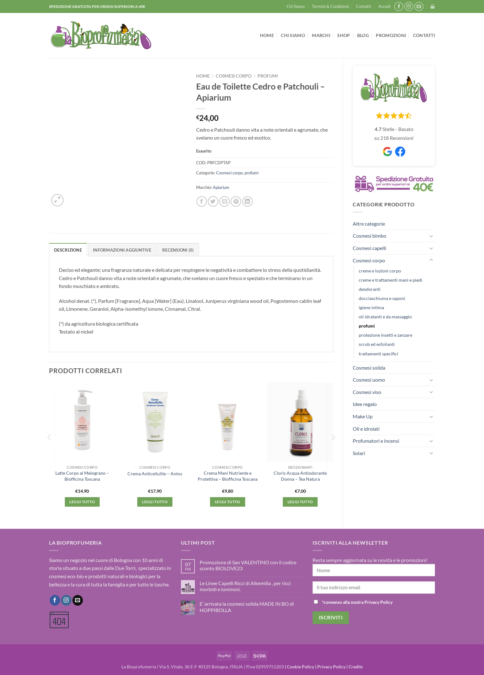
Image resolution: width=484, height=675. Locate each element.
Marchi (321, 35)
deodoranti (370, 289)
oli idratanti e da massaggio (385, 316)
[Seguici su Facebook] (398, 6)
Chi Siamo (296, 6)
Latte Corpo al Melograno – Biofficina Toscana (82, 476)
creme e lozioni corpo (380, 270)
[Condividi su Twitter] (213, 201)
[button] (384, 6)
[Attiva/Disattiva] (431, 236)
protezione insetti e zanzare (385, 335)
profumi (367, 325)
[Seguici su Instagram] (408, 6)
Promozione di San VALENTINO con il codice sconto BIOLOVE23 (248, 565)
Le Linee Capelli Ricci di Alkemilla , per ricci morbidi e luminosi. (245, 586)
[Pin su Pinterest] (236, 201)
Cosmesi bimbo (369, 236)
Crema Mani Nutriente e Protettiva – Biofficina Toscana (228, 476)
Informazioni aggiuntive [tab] (122, 250)
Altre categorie (369, 224)
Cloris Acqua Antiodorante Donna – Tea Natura (300, 476)
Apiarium (221, 187)
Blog (363, 35)
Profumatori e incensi (376, 441)
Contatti (363, 6)
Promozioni (391, 35)
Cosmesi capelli (369, 248)
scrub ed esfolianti (377, 344)
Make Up (363, 416)
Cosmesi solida (369, 368)
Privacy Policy (331, 666)
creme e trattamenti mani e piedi (390, 280)
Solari (359, 453)
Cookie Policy (300, 666)
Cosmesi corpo (369, 260)
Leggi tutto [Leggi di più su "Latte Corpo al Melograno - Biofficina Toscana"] (82, 502)
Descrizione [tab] (68, 250)
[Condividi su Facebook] (201, 201)
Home (267, 35)
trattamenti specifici (378, 353)
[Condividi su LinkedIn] (247, 201)
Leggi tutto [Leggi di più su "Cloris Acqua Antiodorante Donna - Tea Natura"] (300, 502)
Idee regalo (365, 404)
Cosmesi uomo (369, 380)
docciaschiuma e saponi (382, 298)
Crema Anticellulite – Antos (154, 473)
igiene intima (371, 307)
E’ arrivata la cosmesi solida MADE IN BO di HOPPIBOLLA (247, 607)
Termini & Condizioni (330, 6)
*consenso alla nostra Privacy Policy (357, 602)
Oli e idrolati (366, 429)
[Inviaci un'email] (419, 6)
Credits (356, 666)
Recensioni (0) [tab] (178, 250)
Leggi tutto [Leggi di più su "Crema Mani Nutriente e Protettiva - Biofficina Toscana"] (227, 502)
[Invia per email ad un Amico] (224, 201)
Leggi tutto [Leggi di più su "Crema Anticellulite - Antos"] (155, 502)
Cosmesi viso (367, 392)
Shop (343, 35)
